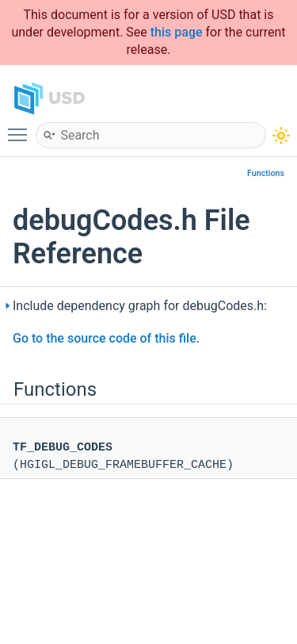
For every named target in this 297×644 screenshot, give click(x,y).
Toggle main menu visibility (21, 128)
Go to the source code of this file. (106, 338)
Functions (265, 173)
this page (176, 32)
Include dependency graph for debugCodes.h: (140, 305)
